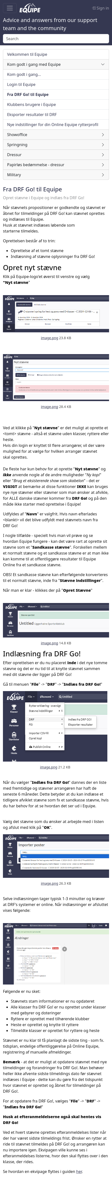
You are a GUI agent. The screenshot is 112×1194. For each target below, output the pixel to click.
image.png (49, 338)
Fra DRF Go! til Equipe (32, 189)
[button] (56, 64)
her (79, 1171)
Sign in (100, 8)
